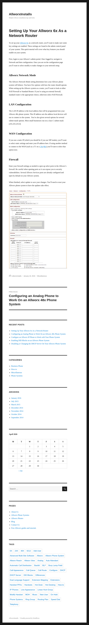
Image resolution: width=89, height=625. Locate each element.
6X (11, 551)
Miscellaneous (42, 276)
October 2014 (16, 414)
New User (44, 595)
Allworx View (29, 561)
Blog (13, 522)
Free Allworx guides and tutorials (23, 528)
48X (22, 551)
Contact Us (15, 525)
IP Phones (14, 590)
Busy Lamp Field (55, 565)
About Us (14, 512)
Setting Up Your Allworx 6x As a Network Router (29, 331)
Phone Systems (16, 376)
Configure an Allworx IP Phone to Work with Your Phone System (35, 337)
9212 (29, 551)
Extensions (55, 580)
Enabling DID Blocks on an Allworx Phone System (30, 340)
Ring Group (30, 599)
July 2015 (15, 401)
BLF (44, 565)
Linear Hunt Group (45, 590)
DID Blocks (28, 575)
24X (16, 551)
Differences (40, 575)
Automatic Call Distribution (21, 565)
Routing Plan (43, 599)
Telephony (14, 604)
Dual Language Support (19, 580)
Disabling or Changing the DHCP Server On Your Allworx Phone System (38, 344)
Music (34, 595)
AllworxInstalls (20, 14)
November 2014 (17, 411)
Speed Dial (55, 599)
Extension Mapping (40, 580)
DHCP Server (15, 575)
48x (44, 147)
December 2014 (17, 408)
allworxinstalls (16, 276)
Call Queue (30, 570)
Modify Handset (16, 595)
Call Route (42, 570)
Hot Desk (39, 585)
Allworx (40, 556)
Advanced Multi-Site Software (22, 556)
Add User (37, 551)
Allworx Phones (17, 518)
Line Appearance (28, 590)
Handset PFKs (16, 585)
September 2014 (17, 418)
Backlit (37, 565)
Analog (40, 561)
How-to (14, 369)
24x (41, 147)
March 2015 (15, 405)
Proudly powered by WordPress (29, 618)
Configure (53, 570)
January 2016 (16, 398)
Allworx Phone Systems (20, 515)
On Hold (54, 595)
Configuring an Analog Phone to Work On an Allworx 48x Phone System (38, 334)
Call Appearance (16, 570)
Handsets (28, 585)
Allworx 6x (24, 43)
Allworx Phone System (54, 556)
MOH (27, 595)
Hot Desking (50, 585)
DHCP (62, 570)
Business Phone (17, 366)
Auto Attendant (52, 561)
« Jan (20, 471)
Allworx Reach (16, 561)
